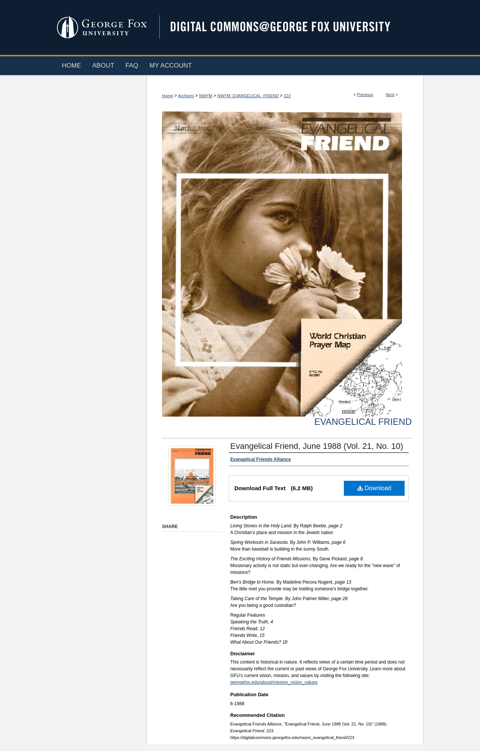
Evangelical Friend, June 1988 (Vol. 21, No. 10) (316, 446)
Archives (186, 95)
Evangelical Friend (363, 422)
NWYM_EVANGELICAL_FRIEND (248, 95)
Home (167, 95)
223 (287, 95)
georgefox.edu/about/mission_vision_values (274, 682)
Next (390, 94)
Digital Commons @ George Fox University (287, 27)
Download (374, 488)
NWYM (205, 95)
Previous (365, 94)
